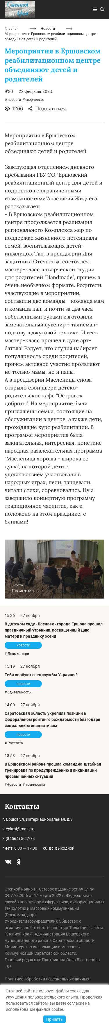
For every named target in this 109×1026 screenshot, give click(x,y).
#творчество (33, 99)
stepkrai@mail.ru (17, 829)
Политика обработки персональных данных (47, 979)
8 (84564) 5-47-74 (18, 838)
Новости (48, 29)
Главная (12, 29)
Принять (54, 1019)
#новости (13, 99)
